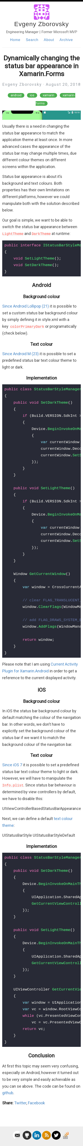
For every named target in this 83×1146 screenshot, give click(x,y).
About (49, 40)
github (7, 1092)
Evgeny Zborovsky (41, 24)
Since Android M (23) (20, 353)
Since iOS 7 (12, 765)
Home (15, 40)
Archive (66, 40)
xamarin (48, 95)
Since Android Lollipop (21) (25, 306)
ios (32, 95)
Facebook (36, 1103)
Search (32, 40)
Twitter (20, 1103)
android (16, 95)
